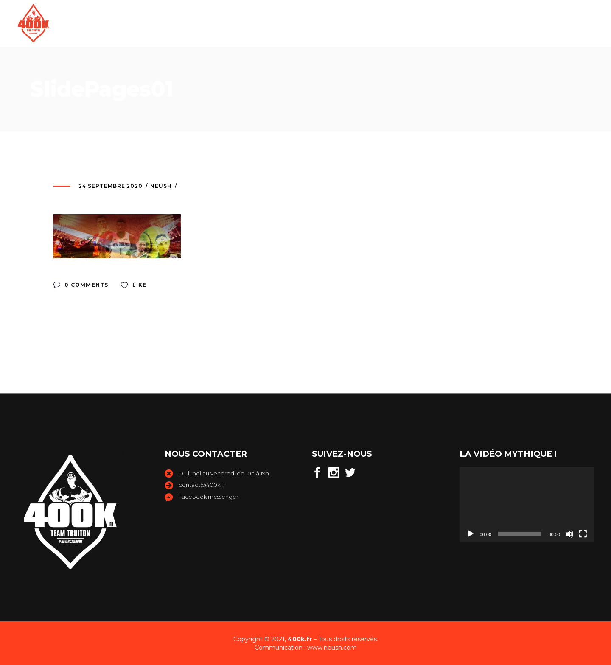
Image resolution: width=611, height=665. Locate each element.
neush (161, 186)
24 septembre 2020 (110, 186)
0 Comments (80, 285)
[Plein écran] (583, 534)
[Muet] (569, 534)
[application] (527, 505)
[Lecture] (470, 534)
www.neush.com (332, 647)
